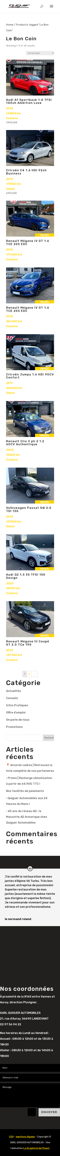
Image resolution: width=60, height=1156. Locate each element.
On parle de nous (17, 719)
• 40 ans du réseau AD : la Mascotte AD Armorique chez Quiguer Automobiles (26, 816)
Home (9, 24)
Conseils (12, 698)
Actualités (13, 691)
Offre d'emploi (16, 712)
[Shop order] (40, 53)
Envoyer (49, 1112)
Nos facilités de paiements (25, 791)
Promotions (14, 727)
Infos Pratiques (17, 705)
